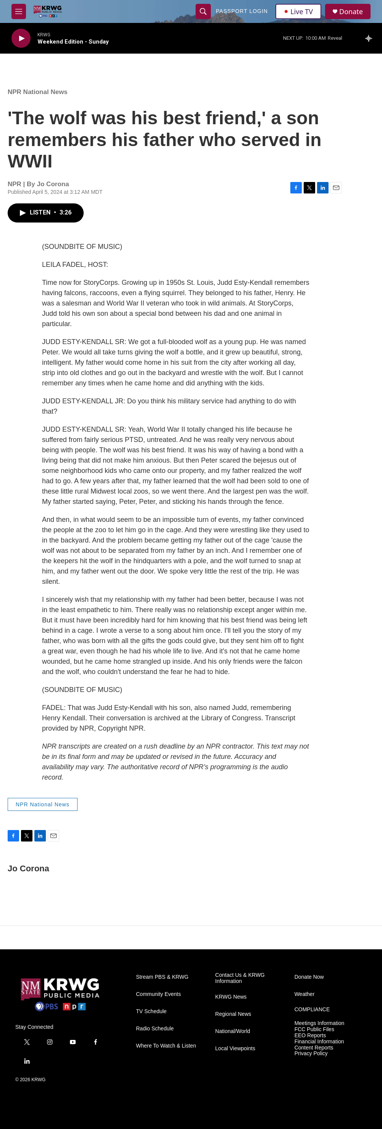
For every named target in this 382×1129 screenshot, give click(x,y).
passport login (242, 11)
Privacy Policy (311, 1053)
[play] (21, 38)
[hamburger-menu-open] (18, 11)
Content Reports (314, 1048)
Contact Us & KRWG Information (240, 978)
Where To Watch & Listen (166, 1046)
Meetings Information (320, 1023)
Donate (351, 12)
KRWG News (230, 997)
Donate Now (309, 977)
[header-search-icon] (203, 11)
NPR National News (38, 92)
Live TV (298, 11)
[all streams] (370, 38)
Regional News (233, 1014)
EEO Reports (310, 1035)
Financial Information (319, 1042)
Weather (305, 994)
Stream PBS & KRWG (162, 977)
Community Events (158, 994)
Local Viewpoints (235, 1048)
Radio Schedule (155, 1029)
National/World (232, 1031)
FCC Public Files (314, 1029)
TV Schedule (151, 1011)
